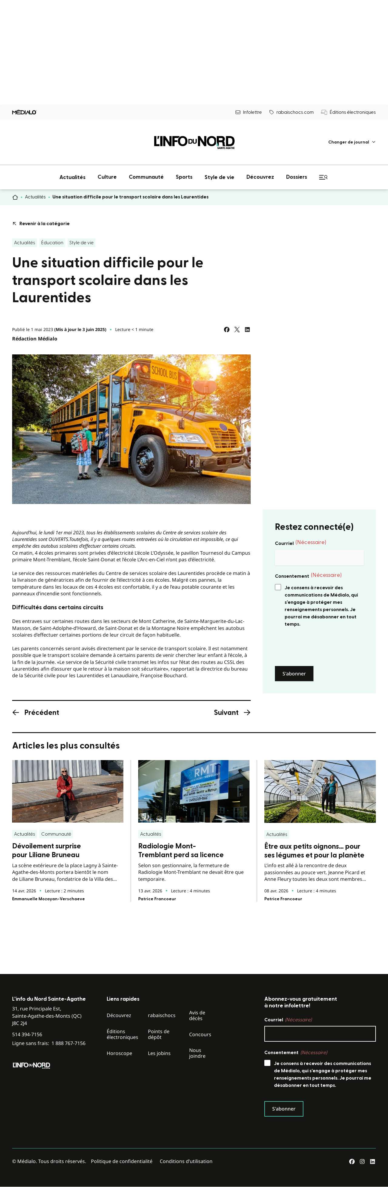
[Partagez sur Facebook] (226, 329)
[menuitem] (352, 142)
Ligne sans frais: (48, 1043)
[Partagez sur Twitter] (237, 329)
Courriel (300, 543)
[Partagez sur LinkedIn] (247, 329)
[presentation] (321, 647)
